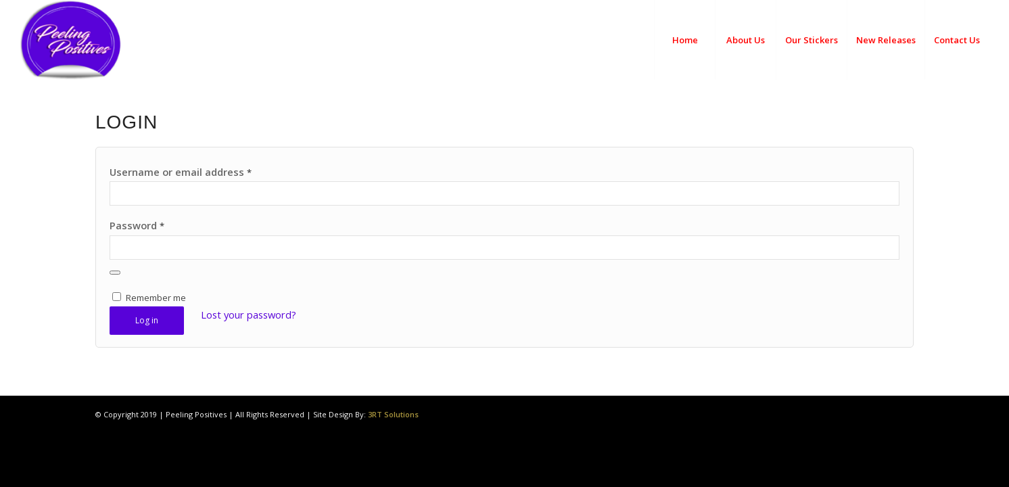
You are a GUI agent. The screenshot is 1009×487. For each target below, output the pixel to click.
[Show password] (115, 273)
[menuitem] (684, 40)
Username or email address (181, 172)
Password (137, 225)
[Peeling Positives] (107, 40)
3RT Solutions (393, 414)
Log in (146, 320)
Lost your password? (248, 314)
